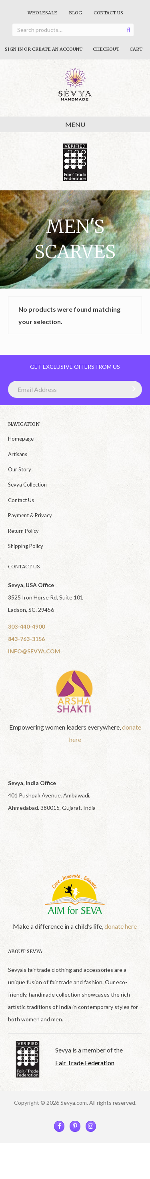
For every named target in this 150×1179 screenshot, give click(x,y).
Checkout (106, 49)
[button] (132, 389)
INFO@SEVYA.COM (34, 651)
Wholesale (42, 13)
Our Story (19, 469)
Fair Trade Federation (84, 1062)
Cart (136, 49)
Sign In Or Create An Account (43, 49)
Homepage (21, 438)
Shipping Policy (25, 546)
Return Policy (23, 531)
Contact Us (108, 13)
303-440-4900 (26, 626)
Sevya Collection (27, 484)
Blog (75, 13)
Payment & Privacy (30, 515)
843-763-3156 (26, 638)
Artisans (17, 454)
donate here (120, 926)
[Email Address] (75, 389)
